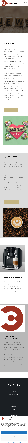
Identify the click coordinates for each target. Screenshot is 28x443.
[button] (26, 434)
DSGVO (14, 411)
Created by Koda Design (14, 422)
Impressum (14, 409)
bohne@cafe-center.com (14, 402)
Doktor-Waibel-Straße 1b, (14, 394)
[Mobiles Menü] (25, 2)
